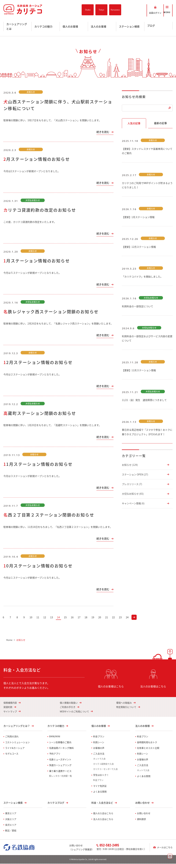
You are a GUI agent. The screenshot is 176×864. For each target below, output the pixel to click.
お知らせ (130, 465)
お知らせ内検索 (134, 97)
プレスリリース (132, 484)
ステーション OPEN (135, 474)
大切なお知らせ (133, 494)
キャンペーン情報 (133, 503)
